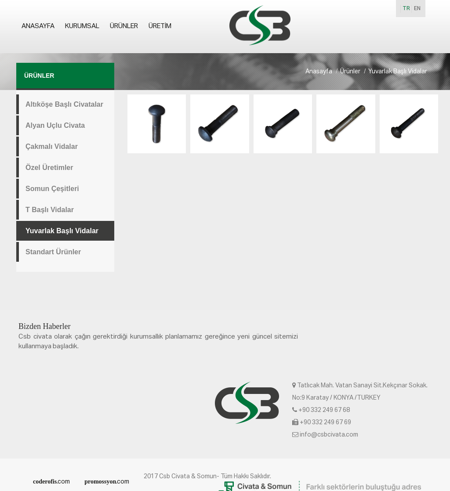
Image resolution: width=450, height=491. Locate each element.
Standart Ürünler (53, 252)
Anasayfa (38, 26)
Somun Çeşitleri (52, 188)
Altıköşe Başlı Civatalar (64, 104)
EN (417, 8)
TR (406, 8)
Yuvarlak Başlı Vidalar (61, 231)
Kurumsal (82, 26)
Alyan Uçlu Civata (55, 125)
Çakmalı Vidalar (51, 146)
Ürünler (124, 26)
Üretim (160, 26)
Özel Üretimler (49, 167)
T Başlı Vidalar (49, 209)
